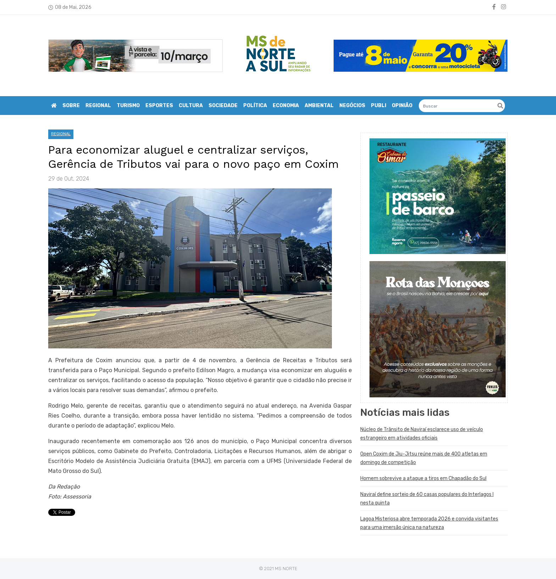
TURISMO (128, 106)
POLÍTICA (255, 106)
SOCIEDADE (223, 106)
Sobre (71, 106)
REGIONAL (98, 106)
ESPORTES (159, 106)
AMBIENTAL (319, 106)
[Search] (462, 105)
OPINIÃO (402, 106)
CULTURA (191, 106)
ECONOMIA (286, 106)
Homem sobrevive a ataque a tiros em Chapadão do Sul (423, 478)
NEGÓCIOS (352, 106)
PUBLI (378, 106)
